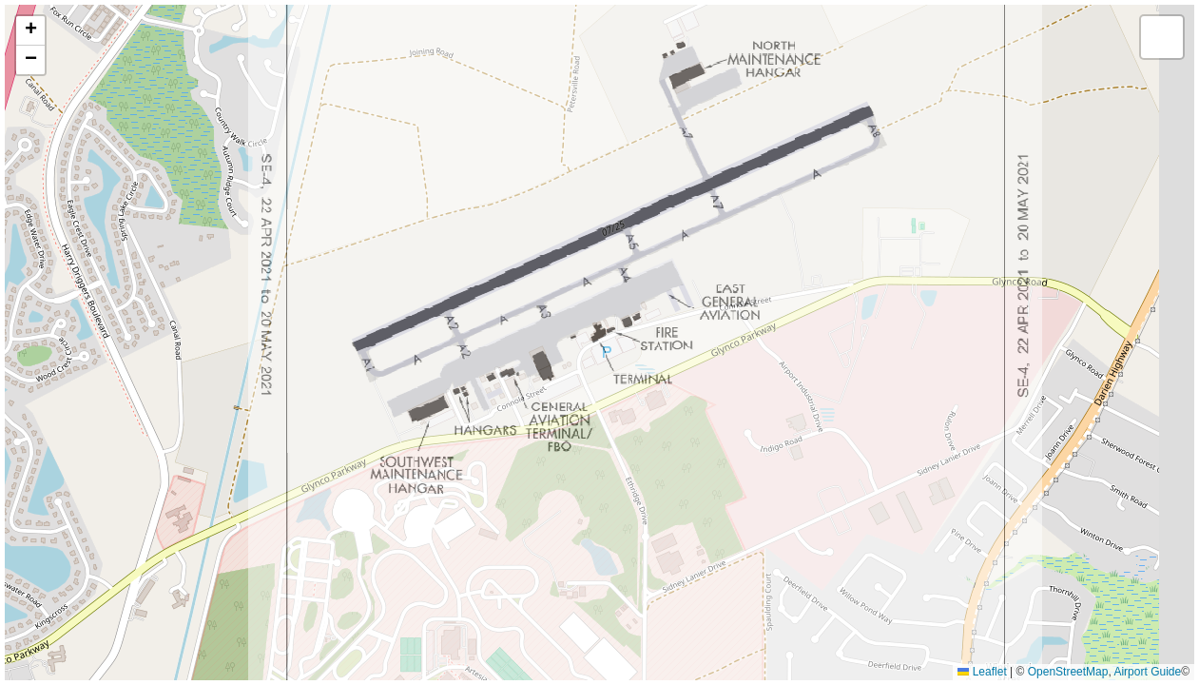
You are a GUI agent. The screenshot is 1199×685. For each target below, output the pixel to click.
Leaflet (981, 671)
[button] (30, 31)
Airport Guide (1147, 671)
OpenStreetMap (1068, 671)
